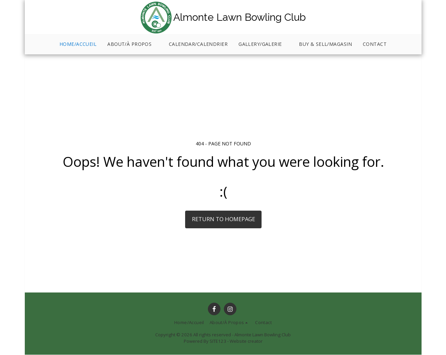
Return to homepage (223, 219)
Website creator (246, 341)
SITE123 (218, 341)
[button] (132, 44)
